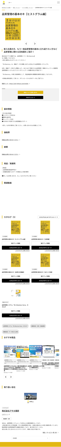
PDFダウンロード (30, 97)
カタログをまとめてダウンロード (48, 217)
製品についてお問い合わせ (30, 92)
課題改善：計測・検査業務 (38, 326)
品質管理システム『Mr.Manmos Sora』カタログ (15, 326)
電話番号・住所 (6, 419)
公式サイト (6, 414)
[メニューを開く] (58, 2)
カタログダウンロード (15, 248)
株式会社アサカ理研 (10, 410)
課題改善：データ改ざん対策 (10, 332)
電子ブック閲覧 (15, 243)
